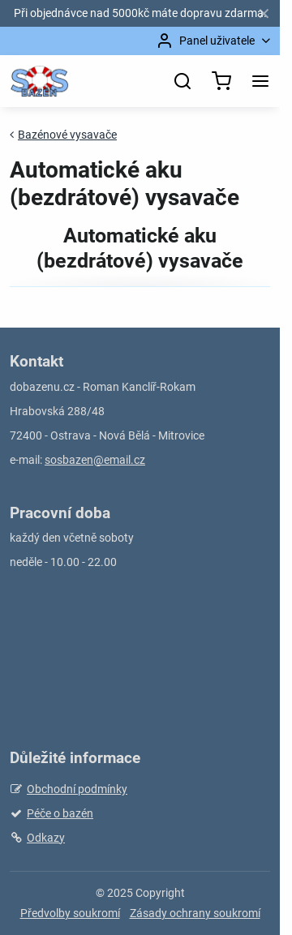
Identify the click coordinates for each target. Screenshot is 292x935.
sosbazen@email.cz (95, 459)
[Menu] (260, 81)
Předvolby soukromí (70, 913)
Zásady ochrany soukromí (195, 913)
